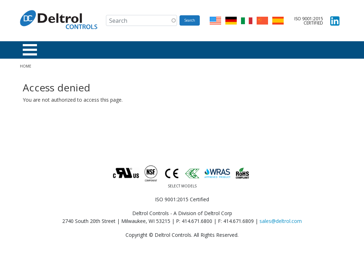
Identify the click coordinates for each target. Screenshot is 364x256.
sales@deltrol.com (280, 221)
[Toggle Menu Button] (30, 49)
